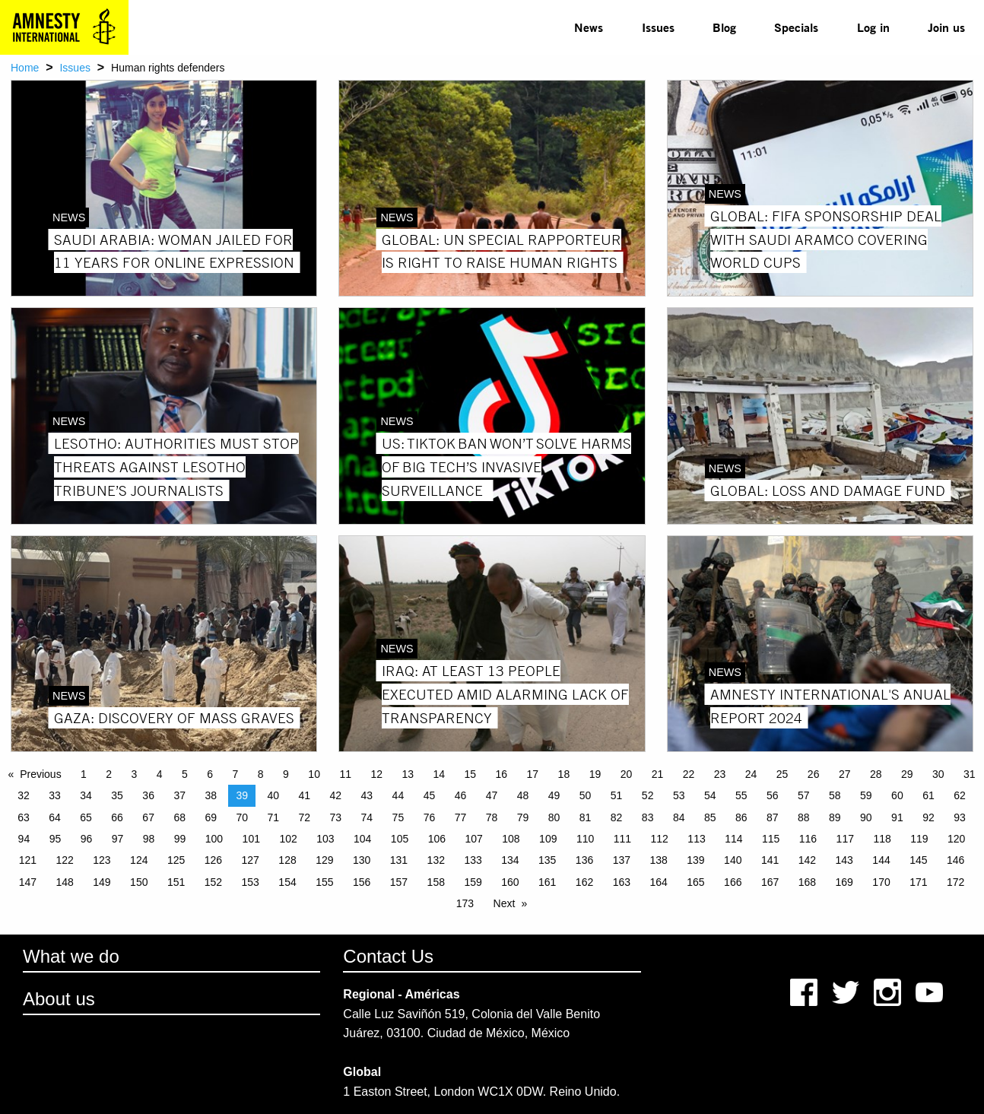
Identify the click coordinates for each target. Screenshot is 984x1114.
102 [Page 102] (288, 839)
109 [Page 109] (548, 839)
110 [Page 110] (585, 839)
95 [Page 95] (55, 839)
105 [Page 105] (399, 839)
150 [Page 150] (139, 882)
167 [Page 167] (770, 882)
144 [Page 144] (881, 860)
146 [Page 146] (955, 860)
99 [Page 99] (180, 839)
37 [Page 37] (179, 795)
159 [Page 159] (472, 882)
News (588, 27)
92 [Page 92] (928, 817)
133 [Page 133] (472, 860)
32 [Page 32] (23, 795)
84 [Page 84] (679, 817)
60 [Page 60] (897, 795)
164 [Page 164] (658, 882)
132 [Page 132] (436, 860)
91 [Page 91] (897, 817)
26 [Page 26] (814, 774)
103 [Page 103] (325, 839)
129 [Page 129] (324, 860)
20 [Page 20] (627, 774)
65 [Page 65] (86, 817)
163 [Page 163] (621, 882)
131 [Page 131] (399, 860)
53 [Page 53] (679, 795)
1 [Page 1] (84, 774)
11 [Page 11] (345, 774)
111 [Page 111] (622, 839)
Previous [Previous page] (40, 774)
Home (25, 68)
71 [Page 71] (273, 817)
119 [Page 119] (919, 839)
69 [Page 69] (211, 817)
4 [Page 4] (160, 774)
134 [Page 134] (510, 860)
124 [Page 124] (139, 860)
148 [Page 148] (64, 882)
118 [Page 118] (881, 839)
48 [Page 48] (523, 795)
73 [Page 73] (336, 817)
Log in (873, 27)
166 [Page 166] (732, 882)
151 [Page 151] (176, 882)
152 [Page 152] (213, 882)
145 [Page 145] (918, 860)
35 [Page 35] (117, 795)
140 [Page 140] (732, 860)
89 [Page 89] (835, 817)
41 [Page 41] (305, 795)
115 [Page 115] (770, 839)
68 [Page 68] (179, 817)
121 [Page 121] (28, 860)
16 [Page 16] (502, 774)
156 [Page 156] (361, 882)
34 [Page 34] (86, 795)
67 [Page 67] (148, 817)
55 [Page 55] (741, 795)
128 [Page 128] (287, 860)
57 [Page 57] (804, 795)
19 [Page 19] (595, 774)
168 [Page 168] (807, 882)
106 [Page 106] (437, 839)
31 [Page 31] (969, 774)
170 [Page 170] (881, 882)
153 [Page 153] (250, 882)
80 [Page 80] (554, 817)
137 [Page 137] (621, 860)
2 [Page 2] (109, 774)
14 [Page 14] (439, 774)
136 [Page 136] (584, 860)
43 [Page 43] (367, 795)
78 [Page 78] (492, 817)
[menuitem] (588, 27)
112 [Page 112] (659, 839)
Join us (946, 27)
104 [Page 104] (362, 839)
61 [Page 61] (928, 795)
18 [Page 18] (564, 774)
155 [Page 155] (324, 882)
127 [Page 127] (250, 860)
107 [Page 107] (473, 839)
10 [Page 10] (314, 774)
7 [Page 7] (236, 774)
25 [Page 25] (782, 774)
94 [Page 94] (24, 839)
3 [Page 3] (135, 774)
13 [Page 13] (408, 774)
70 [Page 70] (242, 817)
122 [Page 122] (64, 860)
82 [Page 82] (617, 817)
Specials (796, 27)
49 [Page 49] (554, 795)
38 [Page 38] (211, 795)
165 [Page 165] (695, 882)
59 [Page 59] (866, 795)
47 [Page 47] (492, 795)
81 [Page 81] (585, 817)
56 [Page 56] (773, 795)
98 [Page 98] (149, 839)
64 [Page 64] (55, 817)
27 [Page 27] (845, 774)
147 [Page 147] (28, 882)
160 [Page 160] (510, 882)
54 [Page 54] (710, 795)
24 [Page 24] (751, 774)
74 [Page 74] (367, 817)
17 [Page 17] (533, 774)
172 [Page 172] (955, 882)
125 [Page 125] (176, 860)
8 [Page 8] (261, 774)
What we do (71, 956)
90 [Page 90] (866, 817)
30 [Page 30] (938, 774)
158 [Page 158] (436, 882)
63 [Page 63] (23, 817)
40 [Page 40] (273, 795)
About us (59, 999)
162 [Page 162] (584, 882)
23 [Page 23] (720, 774)
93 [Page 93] (960, 817)
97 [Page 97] (118, 839)
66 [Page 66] (117, 817)
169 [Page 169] (844, 882)
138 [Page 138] (658, 860)
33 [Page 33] (55, 795)
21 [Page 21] (658, 774)
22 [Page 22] (689, 774)
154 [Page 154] (287, 882)
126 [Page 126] (213, 860)
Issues (658, 27)
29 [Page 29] (907, 774)
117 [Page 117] (845, 839)
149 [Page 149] (101, 882)
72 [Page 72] (305, 817)
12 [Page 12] (376, 774)
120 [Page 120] (956, 839)
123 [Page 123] (101, 860)
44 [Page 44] (398, 795)
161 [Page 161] (547, 882)
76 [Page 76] (430, 817)
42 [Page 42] (336, 795)
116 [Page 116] (808, 839)
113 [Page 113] (696, 839)
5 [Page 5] (185, 774)
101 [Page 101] (251, 839)
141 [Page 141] (770, 860)
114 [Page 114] (733, 839)
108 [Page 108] (510, 839)
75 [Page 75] (398, 817)
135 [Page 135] (547, 860)
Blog (724, 27)
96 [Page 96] (87, 839)
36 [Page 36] (148, 795)
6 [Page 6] (210, 774)
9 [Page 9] (286, 774)
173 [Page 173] (465, 903)
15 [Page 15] (471, 774)
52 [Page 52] (648, 795)
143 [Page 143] (844, 860)
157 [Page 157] (399, 882)
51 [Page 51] (617, 795)
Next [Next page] (505, 903)
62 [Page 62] (960, 795)
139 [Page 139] (695, 860)
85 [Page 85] (710, 817)
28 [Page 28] (876, 774)
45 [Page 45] (430, 795)
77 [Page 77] (461, 817)
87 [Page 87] (773, 817)
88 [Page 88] (804, 817)
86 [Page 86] (741, 817)
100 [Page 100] (214, 839)
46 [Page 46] (461, 795)
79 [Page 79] (523, 817)
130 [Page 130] (361, 860)
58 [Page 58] (835, 795)
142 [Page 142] (807, 860)
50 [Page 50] (585, 795)
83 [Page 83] (648, 817)
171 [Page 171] (918, 882)
